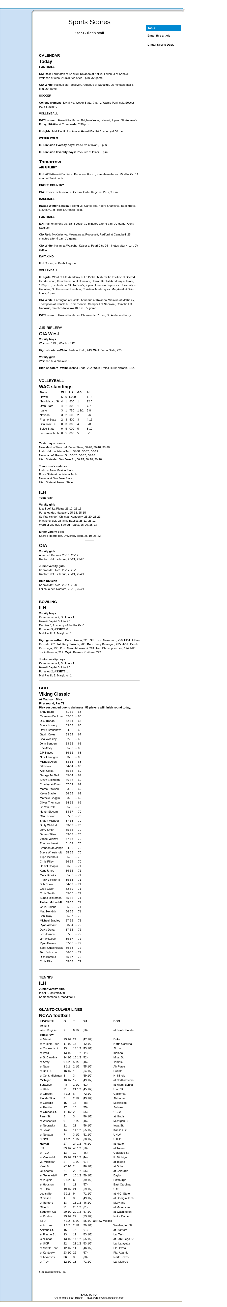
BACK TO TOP (89, 1294)
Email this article (159, 35)
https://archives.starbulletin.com (105, 1297)
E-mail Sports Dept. (161, 44)
